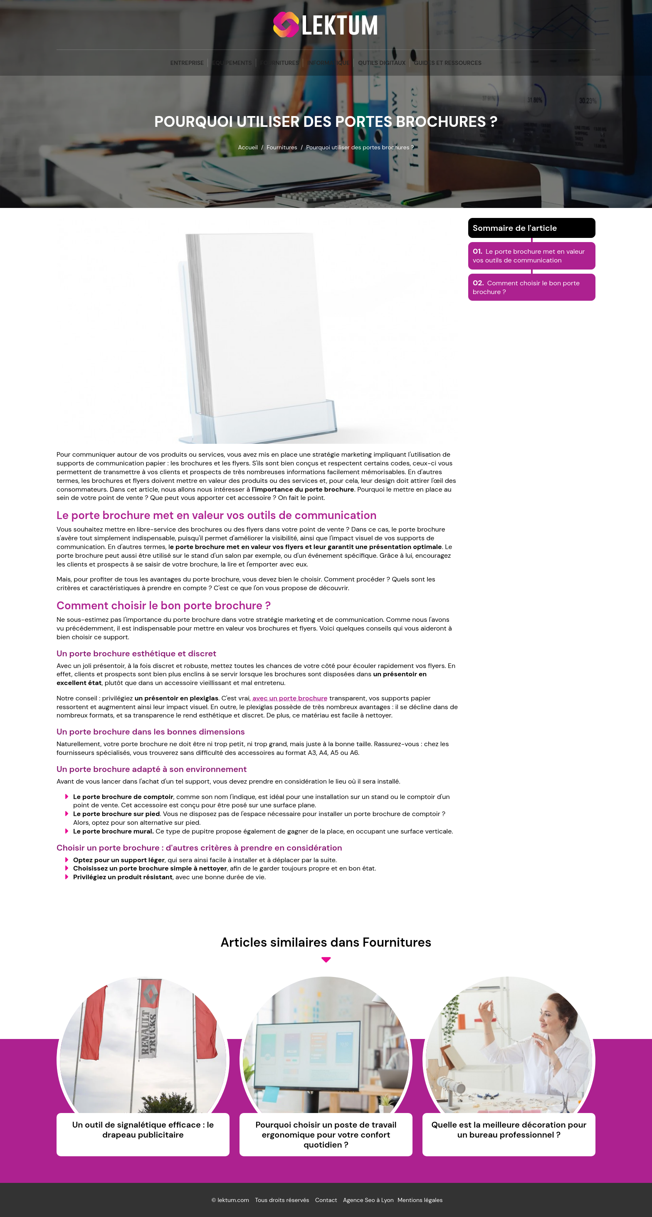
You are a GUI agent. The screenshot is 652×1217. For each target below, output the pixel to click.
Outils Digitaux (381, 63)
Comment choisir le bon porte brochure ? (526, 287)
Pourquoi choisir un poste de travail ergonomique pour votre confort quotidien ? (325, 1134)
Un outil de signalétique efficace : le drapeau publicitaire (143, 1129)
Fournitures (279, 63)
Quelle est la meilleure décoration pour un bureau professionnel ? (508, 1129)
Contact (326, 1200)
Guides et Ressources (448, 63)
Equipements (232, 63)
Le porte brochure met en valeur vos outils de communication (529, 256)
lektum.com (233, 1200)
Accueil (247, 147)
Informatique (328, 63)
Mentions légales (420, 1200)
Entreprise (187, 63)
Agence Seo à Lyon (368, 1200)
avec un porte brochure (290, 698)
